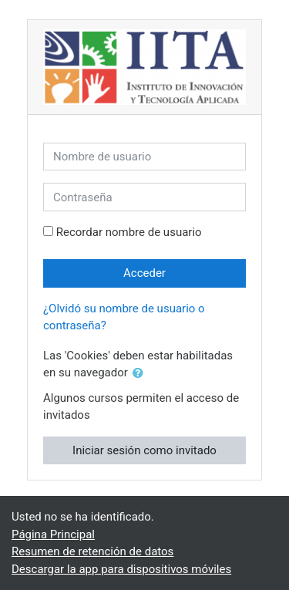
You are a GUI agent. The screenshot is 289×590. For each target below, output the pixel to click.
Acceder (144, 273)
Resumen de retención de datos (92, 551)
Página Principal (53, 534)
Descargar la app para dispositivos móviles (121, 569)
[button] (141, 373)
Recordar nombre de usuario (129, 232)
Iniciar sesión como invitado (144, 450)
